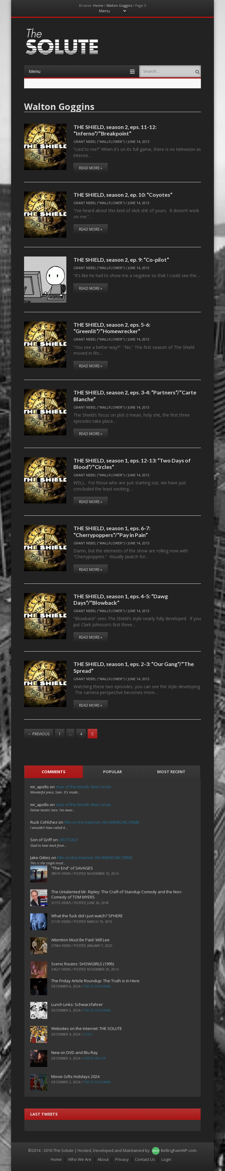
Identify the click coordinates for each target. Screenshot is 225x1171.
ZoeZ (87, 1034)
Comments (53, 771)
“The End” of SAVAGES (72, 868)
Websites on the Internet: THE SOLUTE (86, 1028)
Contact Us (145, 1159)
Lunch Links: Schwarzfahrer (77, 1004)
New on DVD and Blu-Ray (74, 1052)
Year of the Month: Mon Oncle (83, 786)
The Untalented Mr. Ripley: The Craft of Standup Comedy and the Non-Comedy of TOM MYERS (116, 894)
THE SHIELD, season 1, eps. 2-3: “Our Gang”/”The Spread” (133, 667)
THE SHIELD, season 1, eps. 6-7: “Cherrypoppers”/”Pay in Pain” (111, 531)
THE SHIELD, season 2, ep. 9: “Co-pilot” (121, 259)
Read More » (90, 168)
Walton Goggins (119, 5)
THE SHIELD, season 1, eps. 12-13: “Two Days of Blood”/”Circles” (132, 463)
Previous (38, 734)
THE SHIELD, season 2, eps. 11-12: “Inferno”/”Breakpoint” (114, 130)
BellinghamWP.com (178, 1150)
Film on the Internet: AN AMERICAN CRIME (102, 822)
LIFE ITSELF (68, 839)
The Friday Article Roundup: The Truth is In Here (95, 980)
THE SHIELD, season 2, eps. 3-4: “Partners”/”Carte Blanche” (134, 395)
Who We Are (79, 1159)
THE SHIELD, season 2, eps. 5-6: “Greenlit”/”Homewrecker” (111, 327)
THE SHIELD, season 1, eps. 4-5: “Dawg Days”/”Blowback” (120, 599)
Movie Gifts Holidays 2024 (75, 1076)
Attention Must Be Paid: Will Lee (80, 940)
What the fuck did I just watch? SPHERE (87, 916)
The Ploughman (97, 986)
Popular (112, 771)
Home (98, 5)
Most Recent (171, 771)
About (103, 1159)
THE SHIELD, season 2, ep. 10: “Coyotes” (123, 194)
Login (166, 1159)
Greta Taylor (94, 1058)
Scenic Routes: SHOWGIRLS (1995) (82, 964)
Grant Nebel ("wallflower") (99, 141)
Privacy (122, 1159)
